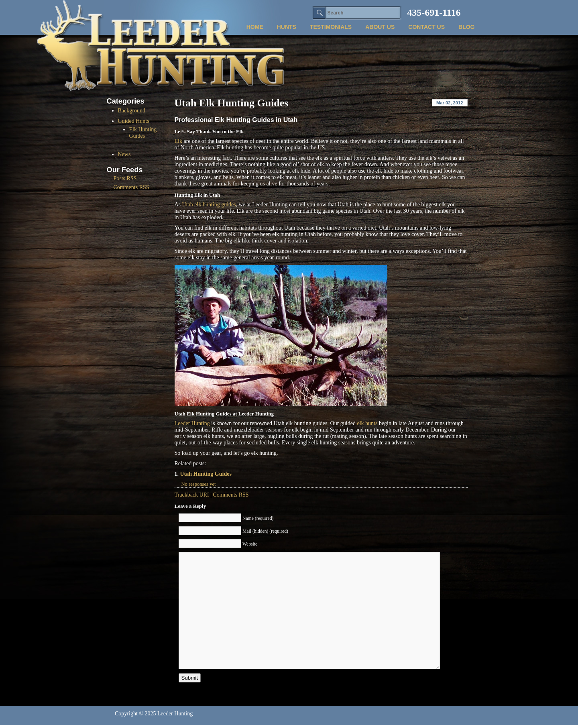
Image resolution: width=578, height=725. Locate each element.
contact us (426, 27)
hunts (286, 27)
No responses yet (198, 484)
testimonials (331, 27)
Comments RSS (231, 495)
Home (254, 27)
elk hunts (367, 423)
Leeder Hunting (192, 423)
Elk (178, 141)
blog (466, 27)
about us (380, 27)
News (124, 154)
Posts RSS (125, 178)
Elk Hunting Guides (143, 132)
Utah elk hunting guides (209, 205)
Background (131, 111)
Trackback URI (192, 495)
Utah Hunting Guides (206, 474)
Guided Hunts (133, 121)
